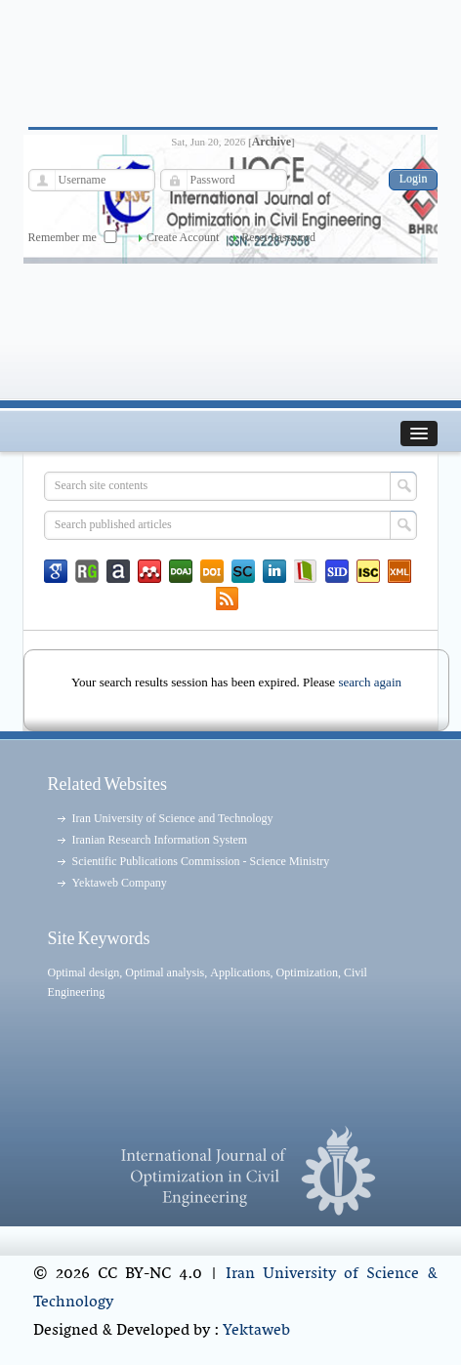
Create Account (183, 237)
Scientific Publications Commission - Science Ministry (201, 861)
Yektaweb (256, 1330)
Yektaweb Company (119, 882)
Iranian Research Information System (160, 840)
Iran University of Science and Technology (172, 818)
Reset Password (278, 237)
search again (369, 682)
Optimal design (84, 972)
